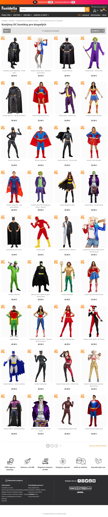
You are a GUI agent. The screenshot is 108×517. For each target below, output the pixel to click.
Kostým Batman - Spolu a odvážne (14, 384)
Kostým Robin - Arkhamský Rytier (14, 429)
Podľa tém (6, 15)
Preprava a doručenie (35, 492)
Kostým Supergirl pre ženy (40, 115)
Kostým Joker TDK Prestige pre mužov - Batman (40, 206)
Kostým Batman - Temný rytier (67, 160)
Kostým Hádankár (14, 294)
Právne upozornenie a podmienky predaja (15, 490)
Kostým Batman (67, 71)
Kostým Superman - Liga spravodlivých (14, 206)
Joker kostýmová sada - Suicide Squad (40, 430)
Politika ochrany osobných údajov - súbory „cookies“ (18, 494)
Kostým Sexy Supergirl (94, 160)
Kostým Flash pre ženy (67, 339)
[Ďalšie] (60, 445)
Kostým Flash (40, 250)
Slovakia (4, 501)
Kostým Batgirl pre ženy (67, 205)
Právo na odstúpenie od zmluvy (12, 496)
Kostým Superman (41, 160)
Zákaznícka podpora (14, 480)
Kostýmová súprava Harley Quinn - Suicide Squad (94, 251)
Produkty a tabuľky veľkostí (36, 490)
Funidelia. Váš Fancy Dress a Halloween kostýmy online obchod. (9, 9)
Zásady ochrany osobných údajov (12, 492)
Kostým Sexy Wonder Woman (93, 294)
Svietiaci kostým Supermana (94, 429)
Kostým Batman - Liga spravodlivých (14, 115)
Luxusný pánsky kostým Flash (67, 429)
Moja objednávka (33, 488)
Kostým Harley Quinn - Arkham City (67, 384)
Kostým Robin (14, 339)
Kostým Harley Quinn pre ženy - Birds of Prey (94, 385)
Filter (6, 31)
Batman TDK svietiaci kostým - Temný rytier (40, 296)
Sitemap (4, 499)
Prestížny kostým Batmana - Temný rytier (14, 72)
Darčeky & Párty (40, 15)
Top (79, 15)
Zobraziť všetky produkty (97, 446)
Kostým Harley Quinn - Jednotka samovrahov (41, 72)
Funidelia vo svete (7, 488)
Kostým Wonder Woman (94, 115)
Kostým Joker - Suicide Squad (94, 205)
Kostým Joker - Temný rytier (94, 71)
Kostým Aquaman (67, 294)
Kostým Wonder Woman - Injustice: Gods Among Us (41, 340)
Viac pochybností (33, 496)
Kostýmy (16, 15)
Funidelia (4, 21)
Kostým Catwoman (14, 160)
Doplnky (27, 15)
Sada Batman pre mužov (14, 250)
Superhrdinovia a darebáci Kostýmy (27, 21)
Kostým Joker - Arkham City (67, 115)
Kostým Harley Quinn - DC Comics (94, 339)
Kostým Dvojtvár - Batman (67, 250)
